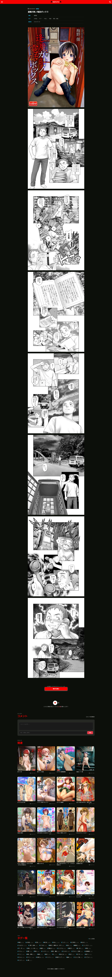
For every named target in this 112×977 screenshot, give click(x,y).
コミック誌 (78, 957)
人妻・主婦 (33, 945)
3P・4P (21, 948)
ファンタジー (87, 945)
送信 (90, 732)
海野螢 (35, 15)
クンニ (21, 954)
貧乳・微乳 (55, 18)
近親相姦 (89, 951)
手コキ (80, 954)
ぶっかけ (66, 951)
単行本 (47, 942)
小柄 (29, 960)
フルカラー (22, 945)
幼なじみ (63, 954)
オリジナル (62, 948)
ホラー (40, 18)
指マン (89, 954)
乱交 (71, 954)
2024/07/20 (37, 21)
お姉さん (40, 957)
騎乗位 (77, 945)
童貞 (69, 957)
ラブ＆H (43, 945)
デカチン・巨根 (77, 951)
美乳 (88, 948)
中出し (45, 18)
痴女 (47, 954)
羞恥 (40, 954)
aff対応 (35, 18)
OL (55, 954)
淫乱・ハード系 (32, 948)
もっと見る (92, 938)
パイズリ (45, 951)
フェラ (65, 942)
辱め (37, 951)
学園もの (51, 948)
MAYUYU (56, 2)
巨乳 (38, 942)
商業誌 (37, 8)
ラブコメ (89, 957)
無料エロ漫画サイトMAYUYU (58, 969)
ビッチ (21, 960)
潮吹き (72, 948)
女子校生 (75, 942)
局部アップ (60, 957)
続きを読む (56, 689)
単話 (50, 18)
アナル (21, 951)
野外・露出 (56, 951)
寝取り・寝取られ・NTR (56, 945)
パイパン (50, 957)
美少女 (84, 942)
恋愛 (29, 951)
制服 (43, 948)
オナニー (30, 957)
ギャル (21, 957)
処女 (69, 945)
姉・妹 (80, 948)
